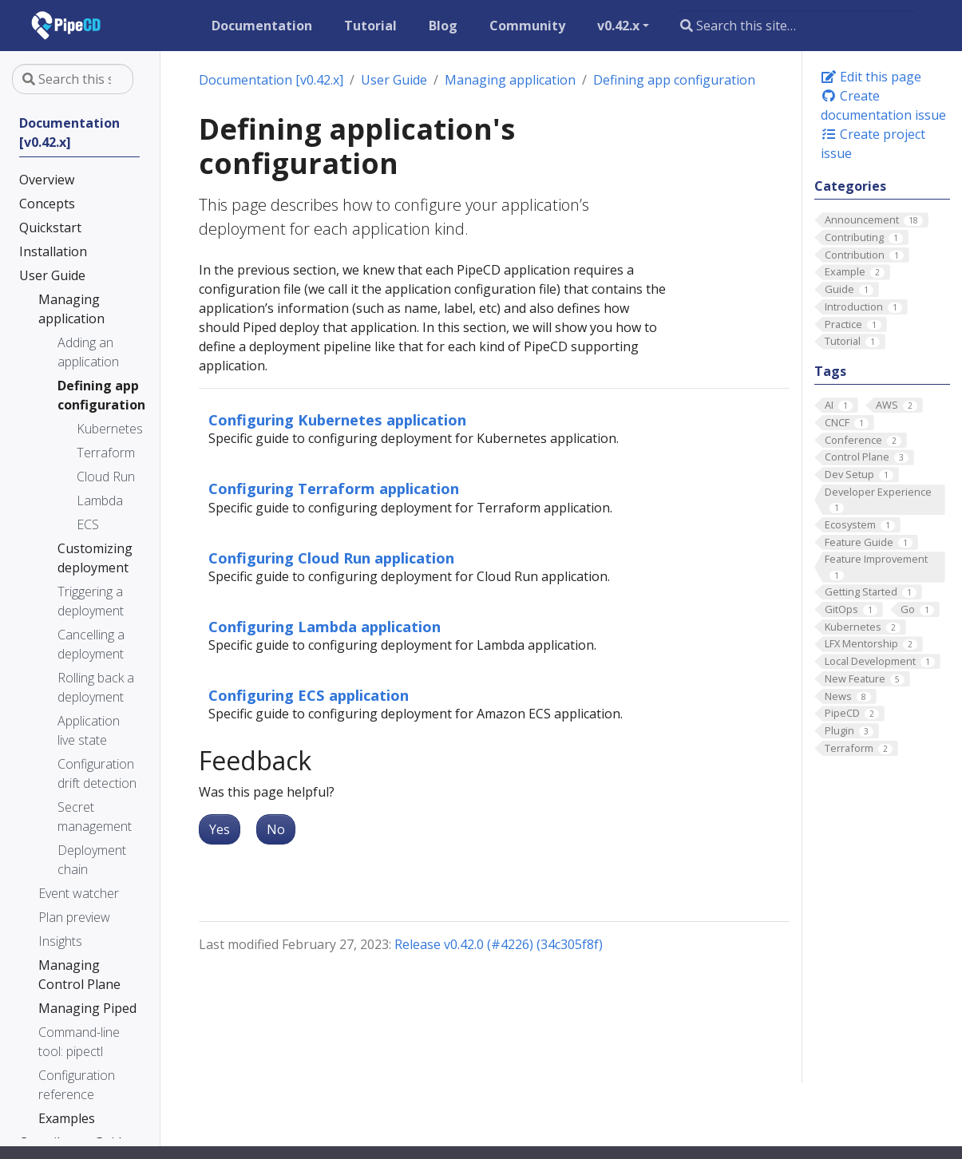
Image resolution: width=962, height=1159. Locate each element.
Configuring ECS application (308, 695)
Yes (219, 829)
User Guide (394, 80)
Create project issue (873, 143)
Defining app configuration (674, 80)
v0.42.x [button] (618, 25)
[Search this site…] (796, 25)
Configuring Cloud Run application (331, 558)
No (276, 829)
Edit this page (871, 76)
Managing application (510, 80)
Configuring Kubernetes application (337, 419)
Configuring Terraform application (333, 488)
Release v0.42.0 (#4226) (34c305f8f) (498, 944)
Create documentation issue (883, 105)
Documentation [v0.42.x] (271, 80)
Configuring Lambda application (324, 626)
